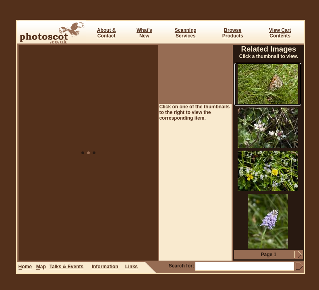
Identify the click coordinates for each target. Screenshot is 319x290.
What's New (144, 33)
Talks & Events (66, 266)
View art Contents (280, 33)
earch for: (181, 266)
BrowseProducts (232, 33)
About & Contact (106, 33)
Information (105, 266)
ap (41, 267)
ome (25, 267)
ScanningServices (186, 33)
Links (131, 266)
